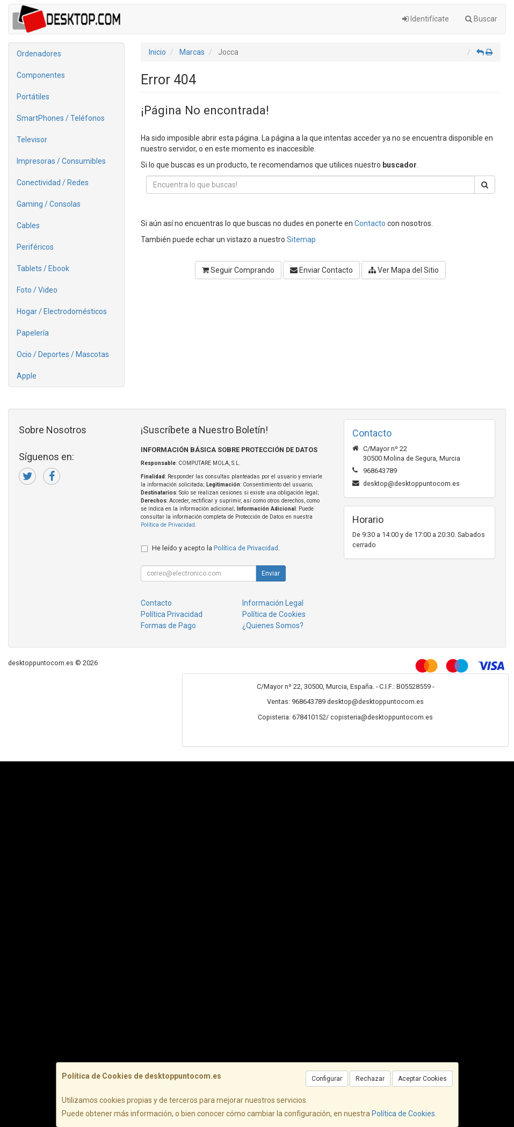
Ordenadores (39, 53)
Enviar (271, 573)
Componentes (41, 75)
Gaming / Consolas (49, 204)
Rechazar (370, 1078)
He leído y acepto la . (216, 548)
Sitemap (301, 239)
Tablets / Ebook (43, 268)
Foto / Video (37, 290)
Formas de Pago (168, 625)
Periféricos (35, 247)
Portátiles (33, 96)
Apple (27, 376)
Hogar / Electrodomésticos (62, 311)
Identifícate (425, 18)
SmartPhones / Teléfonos (61, 118)
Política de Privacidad (168, 525)
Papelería (33, 333)
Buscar (481, 18)
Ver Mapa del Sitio (403, 270)
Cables (28, 225)
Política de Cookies (403, 1113)
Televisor (32, 139)
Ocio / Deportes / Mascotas (63, 354)
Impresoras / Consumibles (61, 161)
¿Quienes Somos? (272, 625)
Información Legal (272, 603)
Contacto (370, 223)
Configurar (327, 1078)
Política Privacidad (171, 614)
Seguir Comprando (238, 270)
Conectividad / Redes (53, 182)
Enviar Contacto (321, 270)
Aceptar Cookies (422, 1078)
